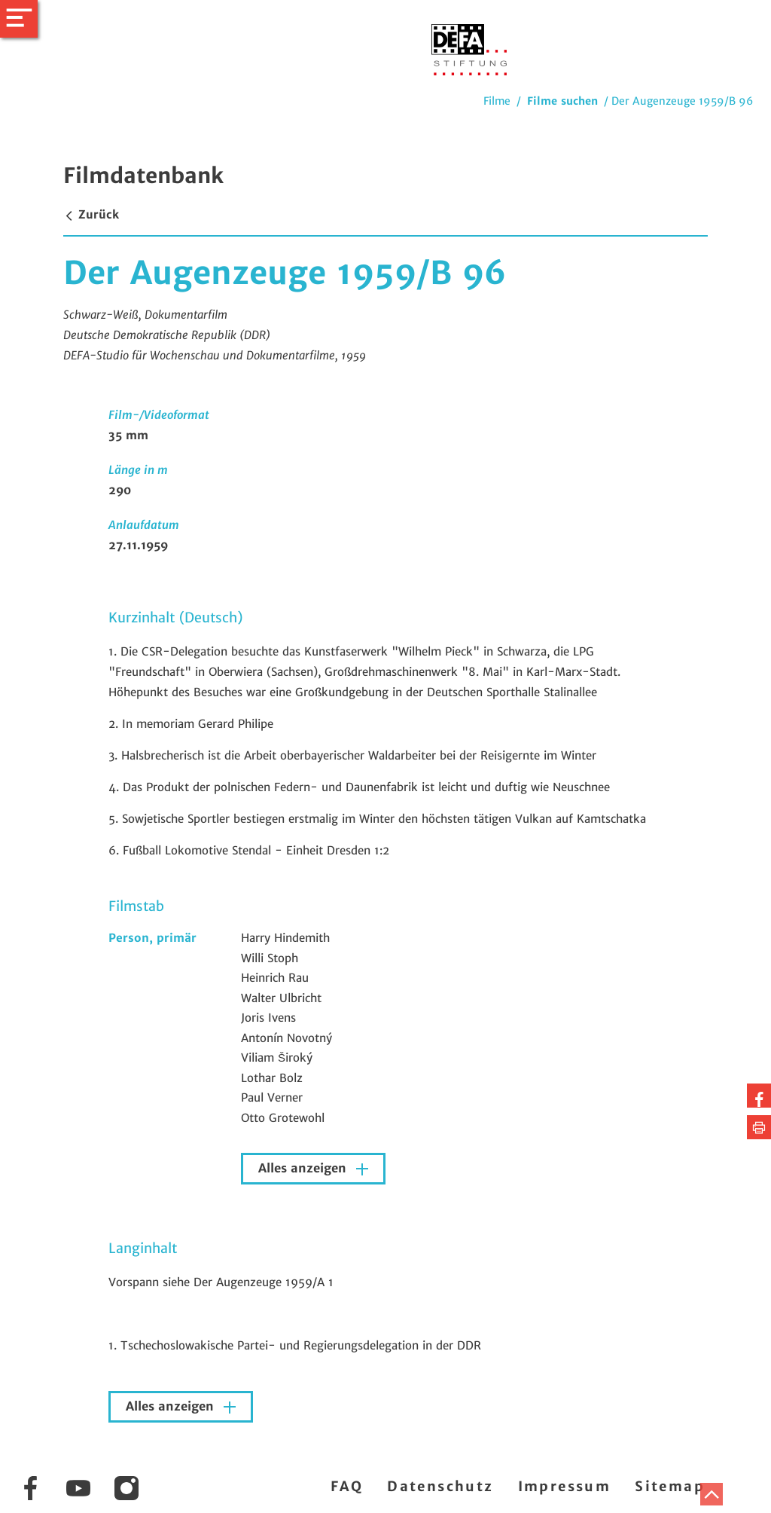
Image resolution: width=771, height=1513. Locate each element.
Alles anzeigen (304, 1168)
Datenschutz (440, 1486)
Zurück (91, 214)
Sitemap (670, 1486)
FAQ (347, 1486)
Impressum (564, 1486)
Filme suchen (562, 101)
